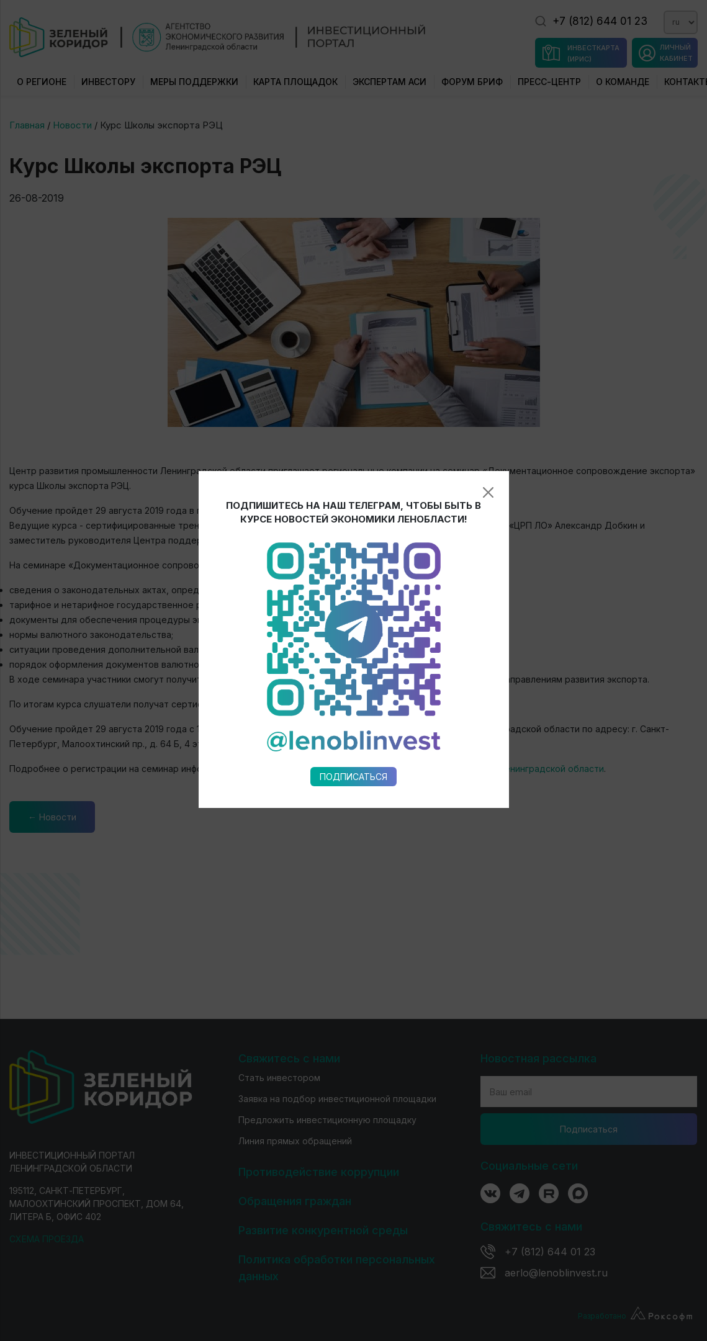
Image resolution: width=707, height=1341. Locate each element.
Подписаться (353, 592)
